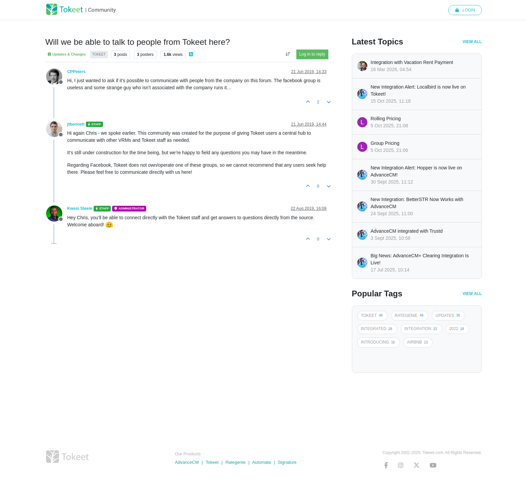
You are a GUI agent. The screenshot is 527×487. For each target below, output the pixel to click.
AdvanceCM (187, 462)
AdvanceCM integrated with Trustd (407, 231)
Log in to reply (312, 54)
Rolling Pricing (386, 118)
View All (472, 41)
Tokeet (212, 462)
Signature (287, 462)
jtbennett (76, 124)
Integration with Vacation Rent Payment (412, 62)
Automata (261, 462)
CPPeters (76, 71)
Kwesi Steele (80, 208)
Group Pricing (385, 143)
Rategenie (235, 462)
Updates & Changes (66, 54)
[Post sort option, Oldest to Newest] (287, 54)
